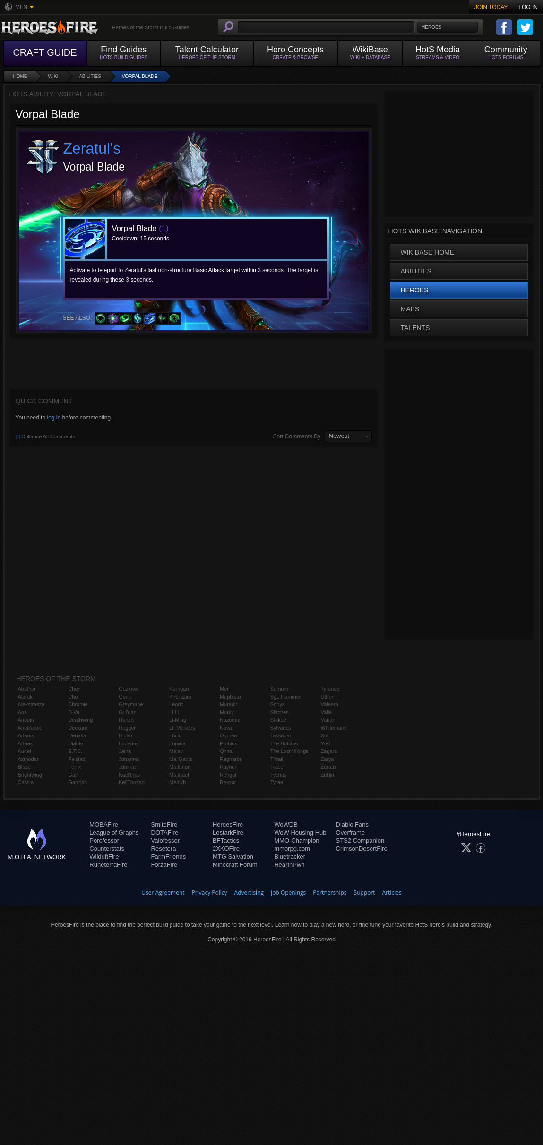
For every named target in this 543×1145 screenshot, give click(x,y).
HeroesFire (228, 824)
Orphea (228, 735)
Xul (324, 735)
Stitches (279, 712)
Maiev (176, 751)
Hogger (127, 728)
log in (53, 417)
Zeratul (329, 766)
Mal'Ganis (180, 759)
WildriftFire (104, 856)
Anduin (26, 720)
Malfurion (179, 766)
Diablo (75, 743)
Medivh (177, 782)
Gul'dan (128, 712)
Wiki (53, 76)
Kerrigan (179, 689)
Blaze (24, 766)
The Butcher (284, 743)
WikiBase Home (428, 252)
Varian (328, 720)
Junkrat (127, 766)
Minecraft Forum (235, 864)
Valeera (329, 704)
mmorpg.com (292, 848)
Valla (326, 712)
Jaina (125, 751)
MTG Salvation (233, 856)
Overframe (350, 832)
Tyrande (330, 689)
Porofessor (104, 840)
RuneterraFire (108, 864)
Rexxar (228, 782)
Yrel (325, 743)
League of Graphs (113, 832)
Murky (227, 712)
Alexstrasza (31, 704)
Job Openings (288, 893)
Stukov (278, 720)
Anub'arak (29, 728)
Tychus (278, 775)
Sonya (277, 704)
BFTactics (226, 840)
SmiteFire (164, 824)
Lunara (177, 743)
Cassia (26, 782)
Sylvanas (281, 728)
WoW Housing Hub (300, 832)
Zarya (327, 759)
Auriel (24, 751)
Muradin (229, 704)
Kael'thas (129, 775)
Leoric (176, 704)
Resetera (163, 848)
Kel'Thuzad (132, 782)
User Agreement (162, 893)
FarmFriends (168, 856)
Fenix (74, 766)
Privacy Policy (209, 893)
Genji (125, 697)
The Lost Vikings (289, 751)
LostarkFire (228, 832)
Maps (410, 309)
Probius (228, 743)
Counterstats (106, 848)
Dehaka (77, 735)
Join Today (491, 7)
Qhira (226, 751)
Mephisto (230, 697)
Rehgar (228, 775)
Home (20, 76)
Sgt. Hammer (285, 697)
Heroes (415, 290)
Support (364, 893)
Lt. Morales (182, 728)
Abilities (90, 76)
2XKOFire (226, 848)
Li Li (174, 712)
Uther (327, 697)
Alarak (25, 697)
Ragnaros (231, 759)
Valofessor (165, 840)
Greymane (131, 704)
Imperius (128, 743)
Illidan (125, 735)
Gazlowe (129, 689)
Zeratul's (92, 148)
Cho (73, 697)
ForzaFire (164, 864)
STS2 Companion (360, 840)
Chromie (78, 704)
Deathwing (80, 720)
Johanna (128, 759)
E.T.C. (75, 751)
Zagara (329, 751)
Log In (528, 7)
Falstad (76, 759)
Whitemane (334, 728)
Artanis (26, 735)
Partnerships (329, 893)
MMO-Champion (296, 840)
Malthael (179, 775)
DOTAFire (165, 832)
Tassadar (281, 735)
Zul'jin (327, 775)
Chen (74, 689)
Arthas (25, 743)
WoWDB (286, 824)
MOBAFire (103, 824)
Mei (224, 689)
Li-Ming (177, 720)
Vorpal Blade (139, 76)
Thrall (277, 759)
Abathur (27, 689)
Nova (226, 728)
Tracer (277, 766)
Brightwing (30, 775)
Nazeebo (230, 720)
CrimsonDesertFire (362, 848)
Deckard (77, 728)
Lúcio (175, 735)
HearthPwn (289, 864)
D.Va (73, 712)
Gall (73, 775)
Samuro (279, 689)
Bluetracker (289, 856)
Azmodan (29, 759)
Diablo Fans (352, 824)
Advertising (249, 893)
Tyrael (277, 782)
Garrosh (77, 782)
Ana (22, 712)
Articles (392, 893)
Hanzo (126, 720)
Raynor (228, 766)
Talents (415, 328)
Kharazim (180, 697)
